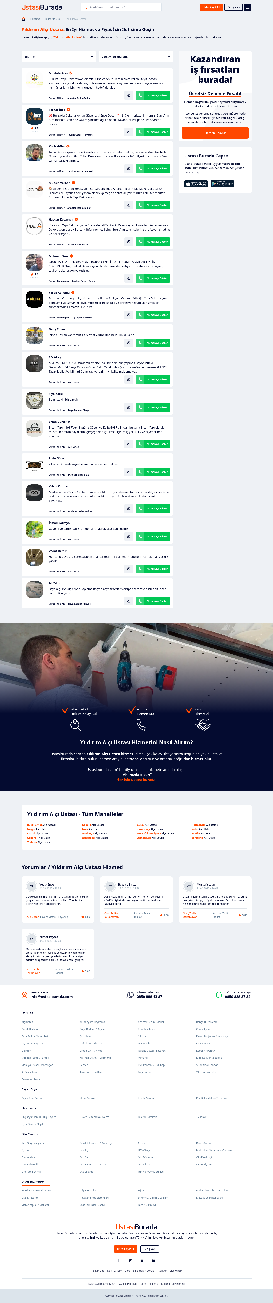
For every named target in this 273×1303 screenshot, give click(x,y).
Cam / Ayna (203, 1029)
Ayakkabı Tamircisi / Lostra (37, 1190)
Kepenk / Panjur (205, 1050)
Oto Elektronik (30, 1164)
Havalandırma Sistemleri (94, 1197)
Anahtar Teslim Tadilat (79, 98)
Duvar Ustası (203, 1043)
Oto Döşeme (145, 1157)
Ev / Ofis (27, 1013)
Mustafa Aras (58, 73)
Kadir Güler (57, 146)
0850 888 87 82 (237, 996)
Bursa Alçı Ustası (53, 19)
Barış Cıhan (57, 329)
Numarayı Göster (157, 95)
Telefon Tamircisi (148, 1117)
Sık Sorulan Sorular (144, 1270)
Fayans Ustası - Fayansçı (80, 134)
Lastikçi (84, 1150)
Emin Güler (57, 458)
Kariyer (162, 1270)
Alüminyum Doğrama (92, 1022)
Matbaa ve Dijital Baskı (209, 1197)
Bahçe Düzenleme (206, 1022)
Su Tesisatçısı (29, 1072)
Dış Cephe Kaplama (82, 317)
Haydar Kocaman (61, 219)
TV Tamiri (201, 1117)
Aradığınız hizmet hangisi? (107, 7)
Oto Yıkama (86, 1171)
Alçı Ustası (35, 19)
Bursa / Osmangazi (59, 281)
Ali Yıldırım (57, 583)
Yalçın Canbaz (58, 486)
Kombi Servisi (146, 1098)
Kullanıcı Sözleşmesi (173, 1283)
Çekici (141, 1143)
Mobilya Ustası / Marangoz (37, 1065)
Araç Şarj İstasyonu (33, 1143)
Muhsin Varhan (59, 183)
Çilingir (142, 1036)
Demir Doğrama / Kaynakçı (212, 1036)
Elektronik (29, 1108)
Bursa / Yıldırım (57, 345)
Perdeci (84, 1065)
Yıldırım (59, 57)
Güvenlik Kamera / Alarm (94, 1117)
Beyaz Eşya (29, 1089)
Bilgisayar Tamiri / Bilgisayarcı (39, 1117)
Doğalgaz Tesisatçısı (91, 1043)
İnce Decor (32, 917)
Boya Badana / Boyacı (79, 410)
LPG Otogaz (145, 1150)
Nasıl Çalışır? (114, 1270)
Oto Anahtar (29, 1157)
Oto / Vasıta (30, 1134)
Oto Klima (144, 1164)
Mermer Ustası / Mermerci (95, 1057)
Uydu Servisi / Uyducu (34, 1124)
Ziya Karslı (56, 394)
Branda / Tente (146, 1029)
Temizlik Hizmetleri (91, 1072)
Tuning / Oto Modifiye (151, 1171)
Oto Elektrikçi (204, 1157)
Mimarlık (143, 1057)
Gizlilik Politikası (128, 1283)
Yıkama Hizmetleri (207, 1072)
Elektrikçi (27, 1050)
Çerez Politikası (149, 1283)
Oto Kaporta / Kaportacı (94, 1164)
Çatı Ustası (86, 1036)
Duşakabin (144, 1043)
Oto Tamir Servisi (32, 1171)
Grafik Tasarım (30, 1197)
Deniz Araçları (204, 1143)
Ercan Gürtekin (59, 422)
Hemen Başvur (215, 133)
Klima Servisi (87, 1098)
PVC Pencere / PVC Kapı (152, 1065)
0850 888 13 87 (149, 996)
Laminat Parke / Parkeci (80, 171)
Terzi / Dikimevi (147, 1205)
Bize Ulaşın (176, 1270)
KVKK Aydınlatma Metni (102, 1283)
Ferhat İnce (57, 110)
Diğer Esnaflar (88, 1190)
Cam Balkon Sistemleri (35, 1036)
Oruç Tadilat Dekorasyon (111, 915)
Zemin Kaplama (31, 1079)
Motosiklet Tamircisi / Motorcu (214, 1150)
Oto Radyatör (204, 1164)
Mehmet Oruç (59, 256)
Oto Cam (85, 1157)
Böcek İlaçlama (30, 1029)
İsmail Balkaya (59, 523)
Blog (127, 1270)
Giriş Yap (234, 7)
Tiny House (144, 1072)
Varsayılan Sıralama (136, 57)
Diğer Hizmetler (33, 1182)
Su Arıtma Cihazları (207, 1065)
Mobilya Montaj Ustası (209, 1057)
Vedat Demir (58, 551)
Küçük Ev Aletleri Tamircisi (211, 1098)
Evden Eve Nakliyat (91, 1050)
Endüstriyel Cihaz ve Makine (212, 1190)
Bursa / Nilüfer (57, 98)
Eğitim (142, 1190)
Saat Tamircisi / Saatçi (92, 1205)
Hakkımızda (97, 1270)
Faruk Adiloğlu (59, 293)
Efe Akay (55, 357)
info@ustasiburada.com (52, 996)
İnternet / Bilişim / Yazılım (153, 1197)
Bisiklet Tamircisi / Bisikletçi (96, 1143)
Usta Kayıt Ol (211, 7)
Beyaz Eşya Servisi (32, 1098)
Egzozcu (26, 1150)
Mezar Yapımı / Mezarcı (35, 1205)
